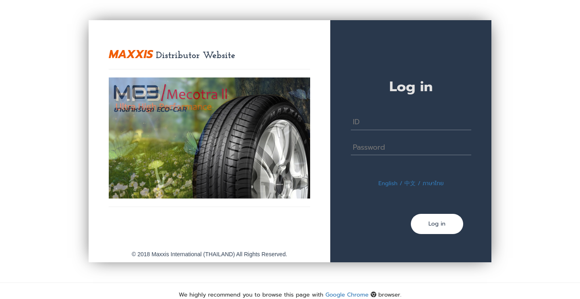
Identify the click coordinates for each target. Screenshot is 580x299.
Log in (437, 224)
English (388, 183)
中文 (410, 183)
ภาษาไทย (433, 183)
